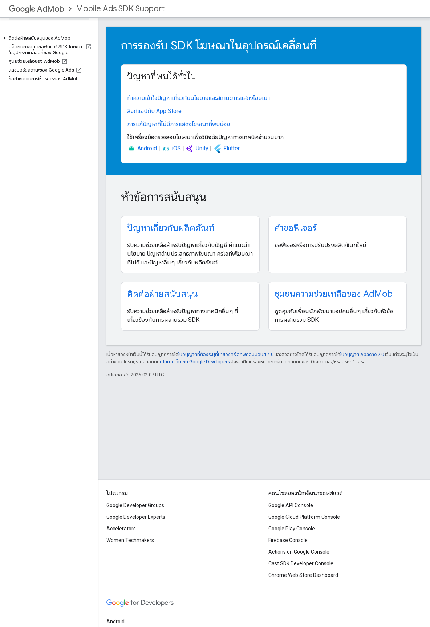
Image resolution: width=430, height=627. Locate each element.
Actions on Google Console (298, 552)
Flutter (226, 148)
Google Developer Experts (135, 517)
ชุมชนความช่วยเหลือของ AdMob (334, 293)
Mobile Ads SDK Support (120, 8)
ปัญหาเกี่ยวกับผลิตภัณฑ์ (171, 227)
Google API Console (290, 505)
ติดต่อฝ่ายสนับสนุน (162, 293)
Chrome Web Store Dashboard (303, 575)
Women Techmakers (130, 540)
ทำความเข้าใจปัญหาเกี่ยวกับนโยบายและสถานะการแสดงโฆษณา (198, 97)
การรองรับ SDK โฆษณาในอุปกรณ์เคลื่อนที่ (219, 45)
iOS (171, 148)
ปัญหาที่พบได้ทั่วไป (161, 76)
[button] (47, 38)
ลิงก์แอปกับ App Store (154, 111)
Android (142, 148)
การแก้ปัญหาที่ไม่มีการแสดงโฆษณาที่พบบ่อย (178, 124)
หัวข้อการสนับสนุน (163, 197)
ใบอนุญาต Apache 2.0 (362, 354)
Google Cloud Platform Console (304, 517)
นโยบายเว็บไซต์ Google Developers (195, 361)
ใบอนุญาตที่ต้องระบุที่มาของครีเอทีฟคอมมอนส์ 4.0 (225, 354)
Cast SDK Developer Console (300, 563)
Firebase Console (288, 540)
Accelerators (121, 528)
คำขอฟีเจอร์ (295, 227)
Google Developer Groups (135, 505)
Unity (197, 148)
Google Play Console (291, 528)
